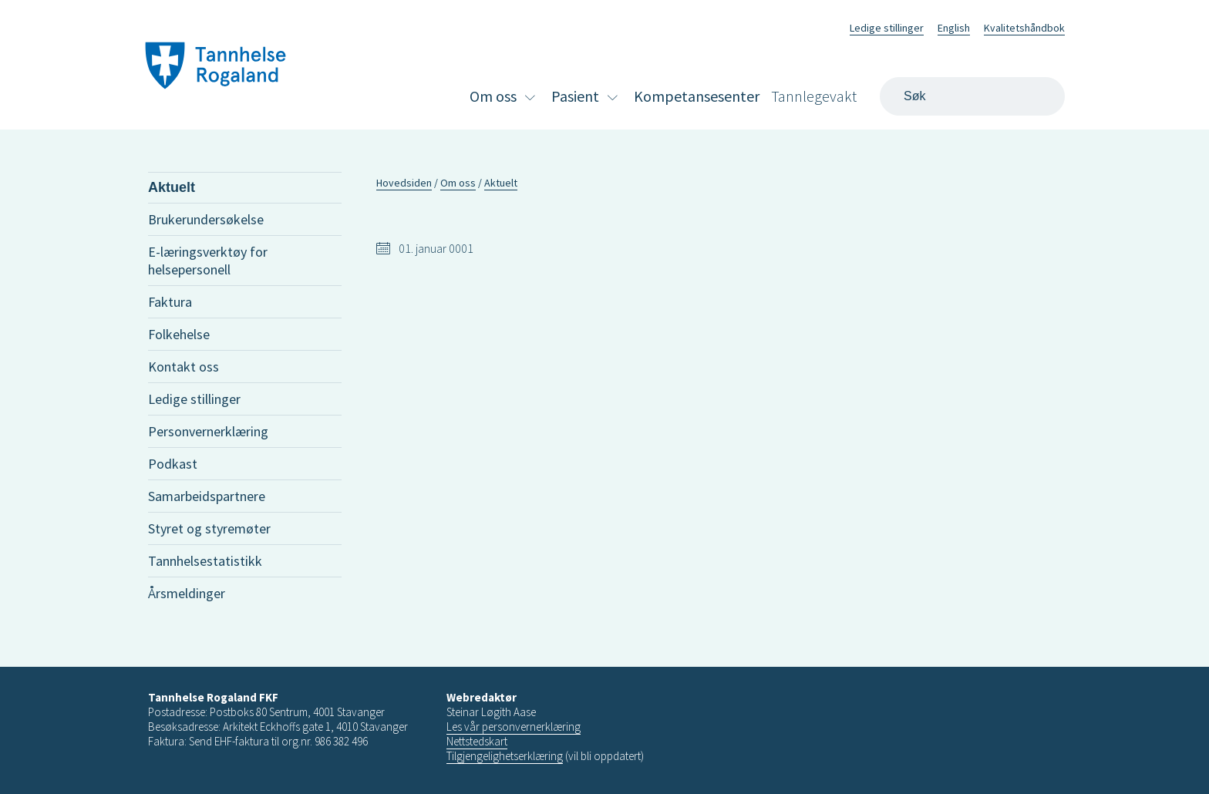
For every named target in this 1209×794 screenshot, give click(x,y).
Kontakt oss (183, 366)
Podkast (172, 464)
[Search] (972, 96)
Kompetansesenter (696, 96)
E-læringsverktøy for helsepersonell (208, 260)
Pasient (575, 96)
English (954, 28)
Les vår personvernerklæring (513, 726)
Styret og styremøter (209, 528)
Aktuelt (171, 187)
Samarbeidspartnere (206, 496)
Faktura (170, 302)
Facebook (818, 26)
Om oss (493, 96)
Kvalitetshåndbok (1024, 28)
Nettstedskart (476, 741)
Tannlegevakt (814, 96)
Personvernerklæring (208, 431)
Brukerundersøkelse (206, 219)
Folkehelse (179, 334)
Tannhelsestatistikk (205, 561)
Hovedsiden (404, 183)
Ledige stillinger (887, 28)
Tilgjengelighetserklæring (504, 756)
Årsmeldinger (186, 593)
